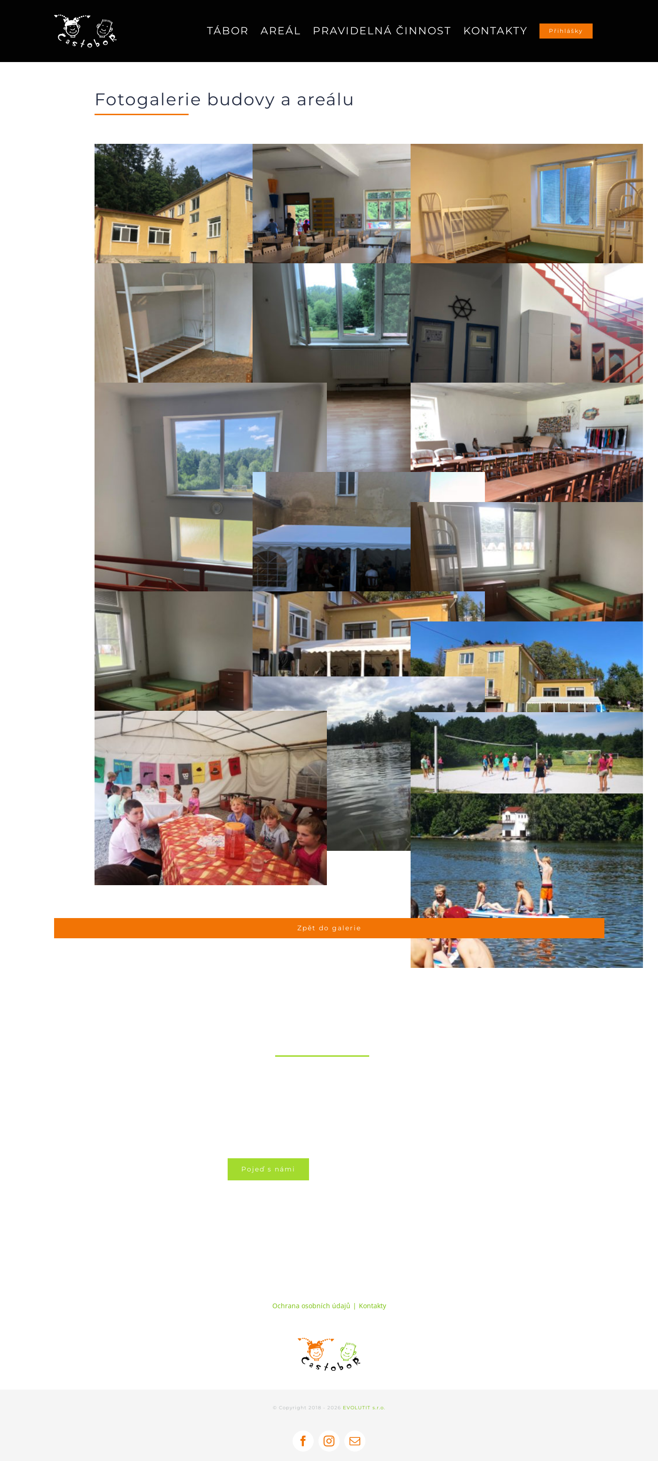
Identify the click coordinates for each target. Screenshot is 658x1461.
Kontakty (372, 1305)
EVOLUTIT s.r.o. (364, 1408)
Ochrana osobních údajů (311, 1305)
